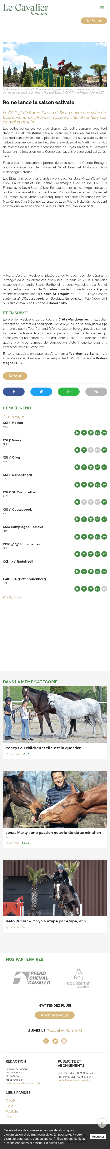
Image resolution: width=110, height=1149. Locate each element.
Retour (15, 376)
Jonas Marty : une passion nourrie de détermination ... (53, 834)
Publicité (12, 1111)
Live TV (104, 433)
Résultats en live (97, 433)
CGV (9, 1117)
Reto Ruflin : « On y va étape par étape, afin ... (48, 921)
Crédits (11, 1100)
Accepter (98, 1136)
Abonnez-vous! (55, 1015)
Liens (9, 1106)
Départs (84, 433)
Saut (25, 754)
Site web (77, 433)
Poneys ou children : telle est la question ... (45, 748)
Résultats (91, 433)
